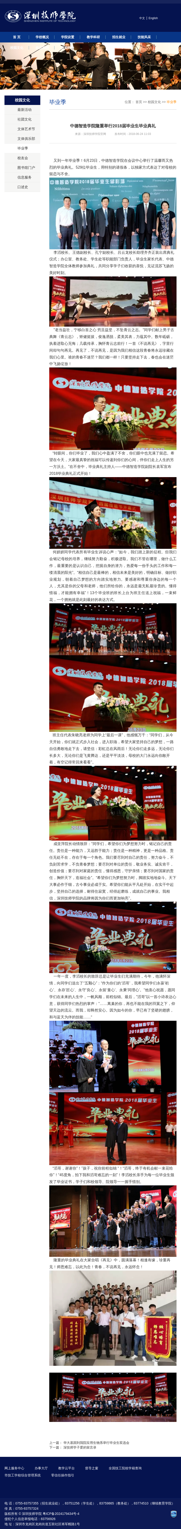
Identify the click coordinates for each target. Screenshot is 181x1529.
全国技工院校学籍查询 (125, 1468)
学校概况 (42, 37)
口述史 (22, 187)
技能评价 (67, 48)
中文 (142, 18)
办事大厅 (41, 1468)
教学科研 (93, 37)
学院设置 (67, 37)
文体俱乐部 (26, 139)
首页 (139, 102)
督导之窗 (91, 1468)
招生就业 (118, 37)
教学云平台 (66, 1468)
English (153, 18)
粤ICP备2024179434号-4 (61, 1514)
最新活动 (24, 110)
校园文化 (16, 48)
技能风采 (144, 37)
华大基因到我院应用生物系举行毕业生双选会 (96, 1443)
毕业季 (22, 148)
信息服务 (24, 177)
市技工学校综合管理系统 (22, 1475)
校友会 (22, 158)
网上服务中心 (14, 1468)
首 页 (17, 37)
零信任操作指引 (62, 1475)
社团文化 (24, 119)
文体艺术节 (26, 129)
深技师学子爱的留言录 (79, 1447)
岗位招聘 (42, 48)
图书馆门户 (26, 168)
